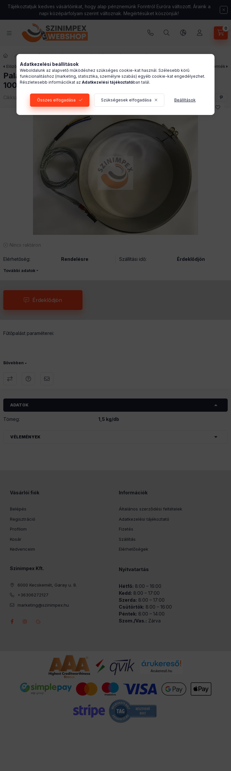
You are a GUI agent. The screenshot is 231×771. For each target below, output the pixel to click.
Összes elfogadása (56, 99)
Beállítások (185, 99)
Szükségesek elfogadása (126, 99)
